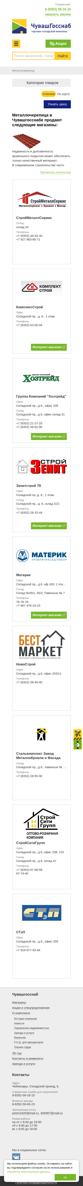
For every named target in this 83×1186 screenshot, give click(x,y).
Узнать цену (57, 104)
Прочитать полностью (55, 172)
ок (65, 1177)
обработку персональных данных (28, 1171)
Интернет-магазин (49, 347)
